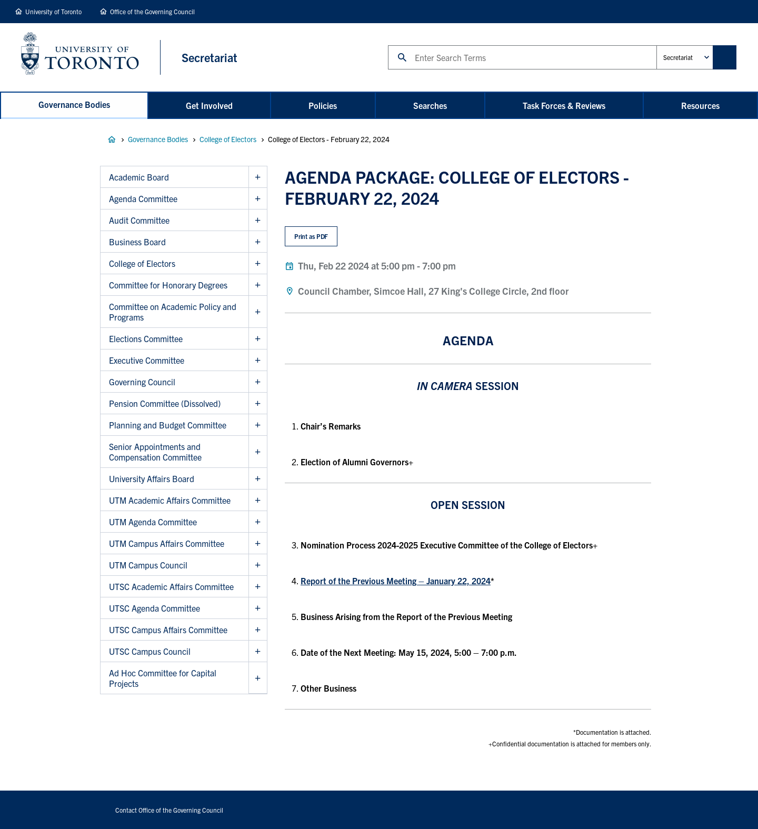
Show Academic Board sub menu (257, 177)
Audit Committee (139, 220)
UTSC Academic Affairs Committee (171, 586)
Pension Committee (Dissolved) (165, 403)
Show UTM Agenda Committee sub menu (257, 522)
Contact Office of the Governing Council (169, 810)
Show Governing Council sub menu (257, 382)
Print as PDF (311, 236)
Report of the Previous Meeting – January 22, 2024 (396, 580)
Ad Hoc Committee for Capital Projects (162, 677)
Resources (700, 105)
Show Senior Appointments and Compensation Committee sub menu (257, 452)
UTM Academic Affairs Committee (170, 500)
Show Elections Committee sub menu (257, 338)
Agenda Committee (143, 198)
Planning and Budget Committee (167, 425)
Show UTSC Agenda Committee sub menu (257, 608)
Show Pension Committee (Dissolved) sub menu (257, 403)
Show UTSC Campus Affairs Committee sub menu (257, 630)
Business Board (137, 241)
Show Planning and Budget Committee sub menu (257, 425)
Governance (111, 139)
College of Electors (228, 139)
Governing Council (142, 381)
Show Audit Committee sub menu (257, 220)
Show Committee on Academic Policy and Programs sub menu (257, 312)
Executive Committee (146, 360)
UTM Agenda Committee (153, 521)
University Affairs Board (151, 478)
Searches (430, 105)
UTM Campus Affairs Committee (166, 543)
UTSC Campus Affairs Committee (168, 629)
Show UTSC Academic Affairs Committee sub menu (257, 586)
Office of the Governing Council (152, 11)
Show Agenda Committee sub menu (257, 198)
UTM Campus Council (148, 565)
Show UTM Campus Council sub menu (257, 565)
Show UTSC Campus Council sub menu (257, 651)
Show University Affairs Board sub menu (257, 479)
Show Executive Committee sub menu (257, 360)
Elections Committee (146, 338)
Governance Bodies (74, 104)
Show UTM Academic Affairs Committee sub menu (257, 500)
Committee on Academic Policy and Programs (172, 311)
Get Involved (209, 105)
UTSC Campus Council (150, 651)
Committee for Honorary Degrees (168, 284)
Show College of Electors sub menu (257, 263)
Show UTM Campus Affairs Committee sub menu (257, 543)
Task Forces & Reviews (564, 105)
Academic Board (139, 177)
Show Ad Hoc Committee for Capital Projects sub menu (257, 678)
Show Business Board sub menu (257, 242)
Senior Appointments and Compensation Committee (155, 451)
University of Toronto (53, 11)
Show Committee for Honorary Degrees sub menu (257, 285)
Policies (322, 105)
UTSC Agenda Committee (154, 608)
